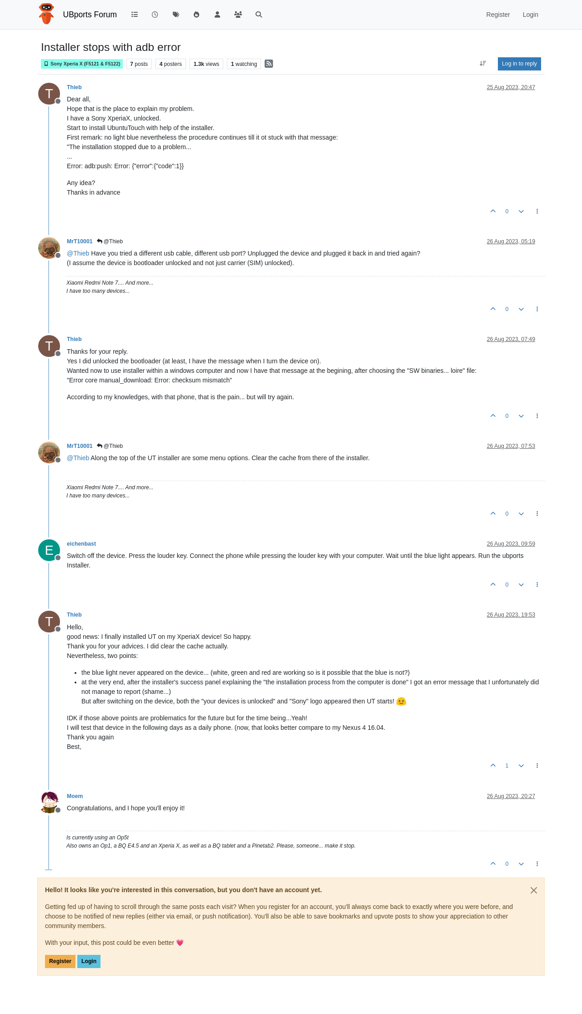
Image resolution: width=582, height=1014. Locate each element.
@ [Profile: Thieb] (78, 253)
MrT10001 (80, 241)
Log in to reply (519, 63)
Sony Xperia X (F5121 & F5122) (81, 64)
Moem (75, 796)
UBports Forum (90, 14)
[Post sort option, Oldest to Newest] (483, 63)
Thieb (74, 87)
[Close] (533, 890)
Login (88, 961)
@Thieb (110, 241)
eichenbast (81, 544)
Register (60, 961)
